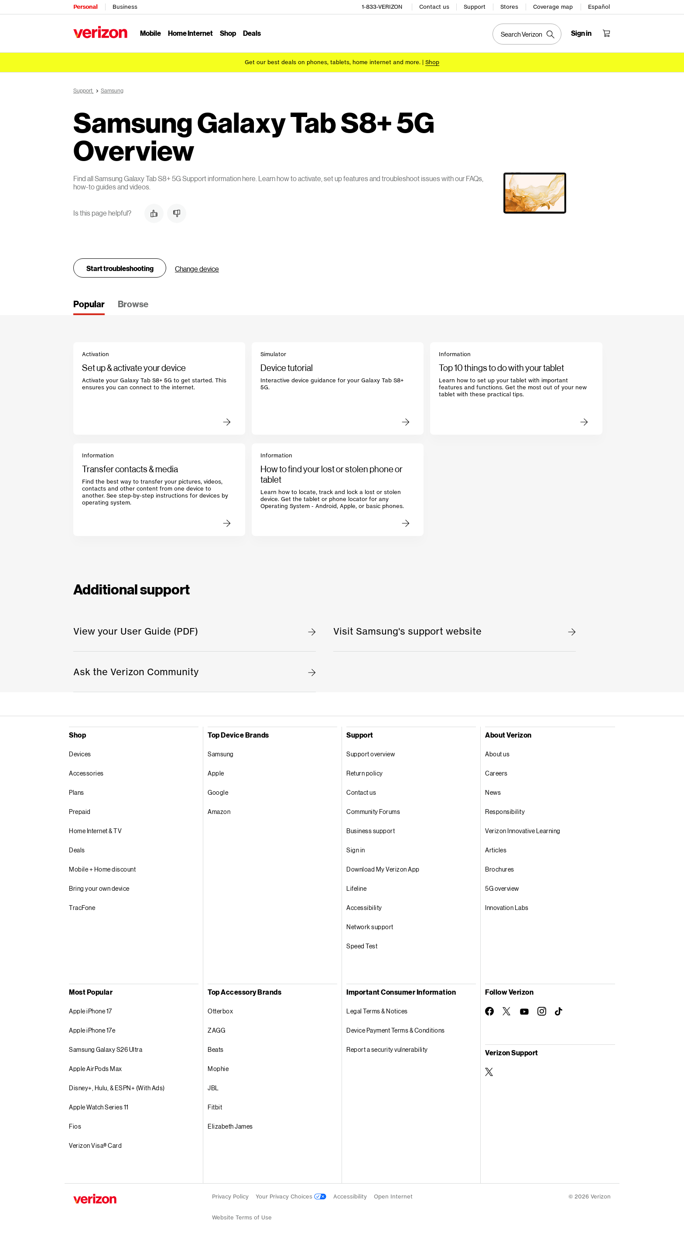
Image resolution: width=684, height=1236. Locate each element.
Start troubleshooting (120, 268)
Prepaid (80, 811)
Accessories (86, 773)
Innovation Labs (507, 907)
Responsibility (505, 811)
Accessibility (364, 907)
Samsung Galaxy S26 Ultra (105, 1049)
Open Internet (393, 1196)
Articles (495, 850)
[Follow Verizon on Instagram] (541, 1011)
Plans (76, 792)
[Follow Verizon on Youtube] (524, 1011)
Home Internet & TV (95, 830)
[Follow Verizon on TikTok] (559, 1011)
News (493, 792)
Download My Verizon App (383, 869)
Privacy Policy (230, 1196)
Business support (370, 830)
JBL (213, 1088)
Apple (216, 773)
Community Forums (373, 811)
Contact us (434, 6)
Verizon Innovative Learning (523, 830)
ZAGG (216, 1030)
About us (497, 754)
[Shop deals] (432, 62)
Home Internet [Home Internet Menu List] (190, 33)
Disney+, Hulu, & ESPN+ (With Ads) (117, 1088)
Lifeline (356, 888)
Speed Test (361, 946)
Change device (197, 268)
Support (475, 6)
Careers (496, 773)
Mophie (218, 1068)
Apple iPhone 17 (90, 1011)
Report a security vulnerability (387, 1049)
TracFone (82, 907)
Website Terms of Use (242, 1217)
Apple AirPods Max (95, 1068)
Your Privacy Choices (291, 1196)
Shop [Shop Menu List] (228, 33)
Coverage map (553, 6)
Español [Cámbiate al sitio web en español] (599, 6)
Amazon (219, 811)
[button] (154, 213)
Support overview (370, 754)
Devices (80, 754)
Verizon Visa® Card (95, 1145)
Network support (369, 926)
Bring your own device (99, 888)
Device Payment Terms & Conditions (395, 1030)
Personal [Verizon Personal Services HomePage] (85, 6)
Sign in (355, 850)
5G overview (502, 888)
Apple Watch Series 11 (99, 1107)
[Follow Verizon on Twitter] (507, 1011)
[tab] (89, 307)
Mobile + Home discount (102, 869)
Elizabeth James (230, 1126)
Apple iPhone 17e (92, 1030)
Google (218, 792)
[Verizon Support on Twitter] (489, 1072)
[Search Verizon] (526, 34)
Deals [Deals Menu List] (252, 33)
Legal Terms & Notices (377, 1011)
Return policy (364, 773)
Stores (509, 6)
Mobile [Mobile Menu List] (150, 33)
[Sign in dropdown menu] (581, 33)
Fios (75, 1126)
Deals (77, 850)
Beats (216, 1049)
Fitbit (215, 1107)
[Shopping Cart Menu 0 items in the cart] (606, 33)
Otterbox (220, 1011)
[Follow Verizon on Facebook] (489, 1011)
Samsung (221, 754)
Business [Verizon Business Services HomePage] (125, 6)
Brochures (499, 869)
